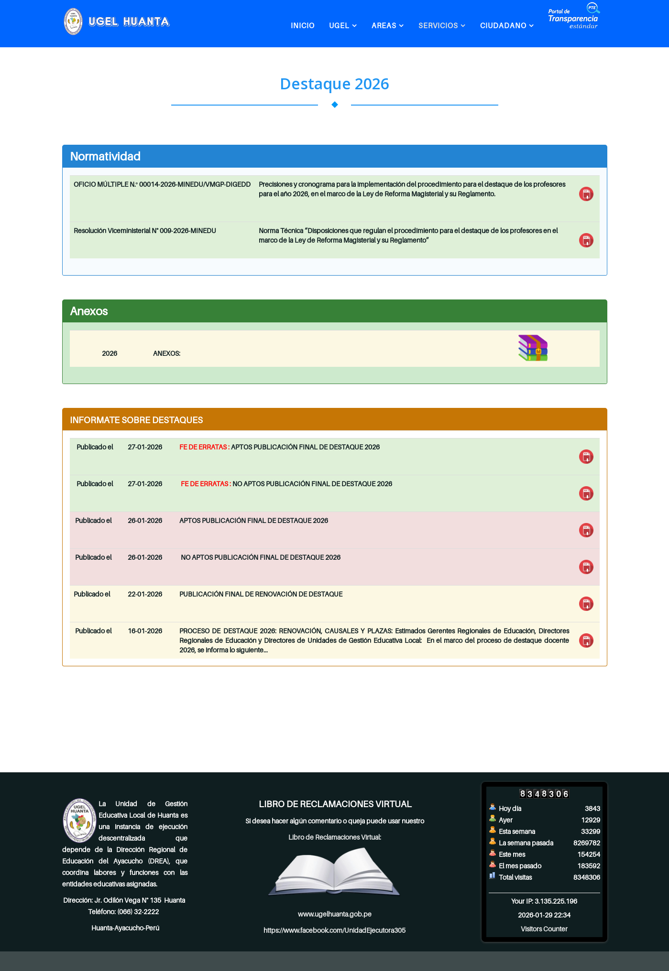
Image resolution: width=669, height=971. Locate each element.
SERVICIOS (438, 25)
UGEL (339, 25)
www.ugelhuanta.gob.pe (335, 914)
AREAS (384, 25)
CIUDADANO (503, 25)
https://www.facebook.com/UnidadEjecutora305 (334, 930)
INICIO (303, 25)
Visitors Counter (544, 929)
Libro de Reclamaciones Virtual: (334, 837)
